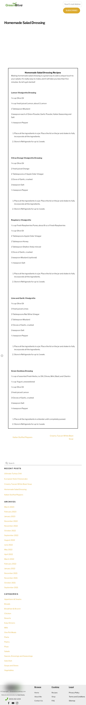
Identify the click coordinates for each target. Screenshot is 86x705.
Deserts (7, 618)
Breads (7, 604)
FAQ (53, 701)
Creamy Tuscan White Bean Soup (66, 437)
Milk (6, 628)
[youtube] (12, 703)
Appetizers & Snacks (12, 599)
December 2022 (11, 521)
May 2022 (8, 549)
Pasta (6, 637)
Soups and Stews (11, 665)
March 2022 (9, 559)
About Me (38, 697)
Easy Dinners (9, 623)
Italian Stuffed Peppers (18, 437)
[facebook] (8, 703)
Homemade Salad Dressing (24, 23)
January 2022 (9, 568)
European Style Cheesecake (16, 479)
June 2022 (8, 545)
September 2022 (11, 535)
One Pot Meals (10, 632)
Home (36, 693)
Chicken (7, 613)
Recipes (54, 693)
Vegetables (9, 670)
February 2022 (10, 564)
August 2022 (9, 540)
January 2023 (9, 516)
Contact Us (38, 701)
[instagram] (17, 703)
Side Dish (8, 661)
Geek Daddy (21, 695)
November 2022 (11, 526)
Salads (7, 651)
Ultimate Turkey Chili (13, 473)
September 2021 (11, 587)
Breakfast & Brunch (12, 609)
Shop (53, 697)
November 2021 (11, 578)
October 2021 (10, 583)
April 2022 (8, 554)
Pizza (6, 647)
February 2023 (10, 512)
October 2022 (10, 531)
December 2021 (10, 573)
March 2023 (9, 507)
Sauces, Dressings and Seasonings (18, 656)
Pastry (7, 642)
